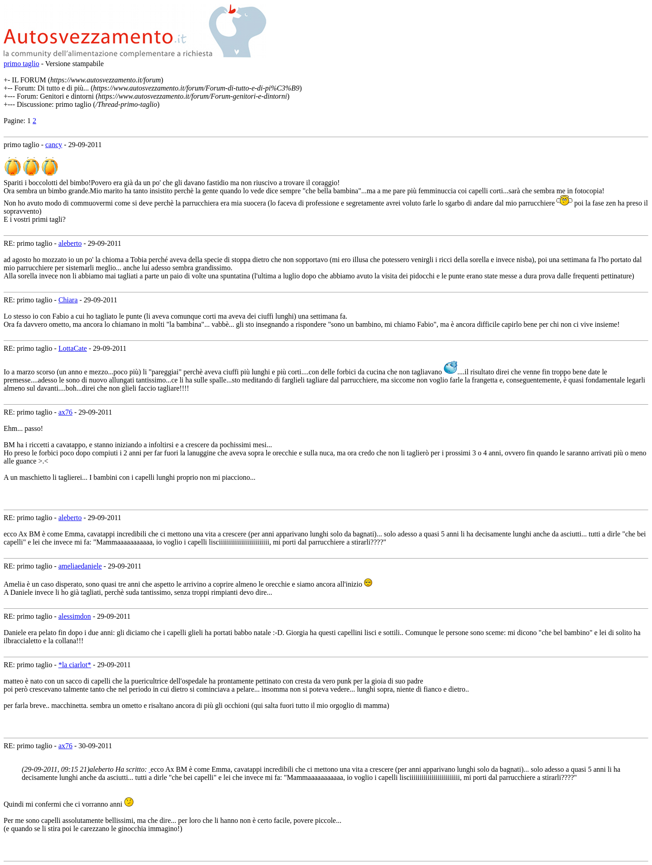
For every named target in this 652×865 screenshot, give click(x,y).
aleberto (70, 243)
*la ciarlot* (74, 665)
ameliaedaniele (80, 566)
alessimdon (74, 616)
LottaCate (72, 348)
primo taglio (21, 63)
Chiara (68, 300)
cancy (53, 144)
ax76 (65, 412)
